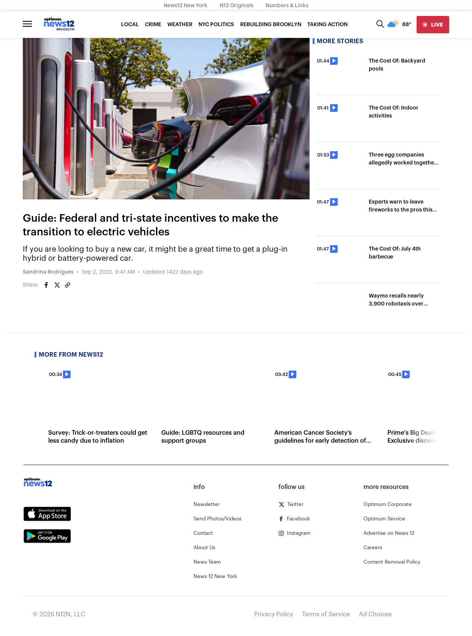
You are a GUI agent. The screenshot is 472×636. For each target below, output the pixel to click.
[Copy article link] (68, 285)
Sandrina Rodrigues (48, 272)
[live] (433, 24)
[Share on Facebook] (46, 285)
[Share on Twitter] (57, 285)
